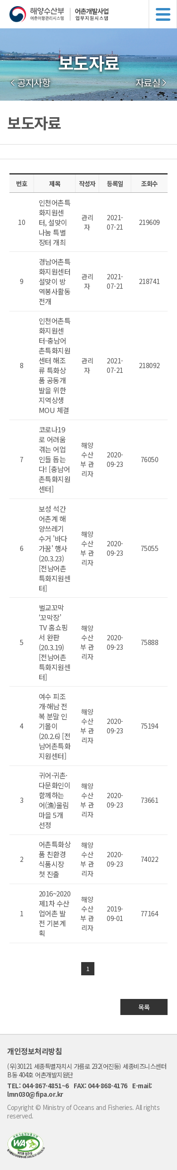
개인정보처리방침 (34, 1051)
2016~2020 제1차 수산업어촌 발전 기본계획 (55, 913)
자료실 (147, 82)
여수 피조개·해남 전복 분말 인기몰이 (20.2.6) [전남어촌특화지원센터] (55, 726)
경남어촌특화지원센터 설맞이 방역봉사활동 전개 (55, 281)
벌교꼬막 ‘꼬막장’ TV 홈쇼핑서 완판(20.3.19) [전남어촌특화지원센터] (55, 642)
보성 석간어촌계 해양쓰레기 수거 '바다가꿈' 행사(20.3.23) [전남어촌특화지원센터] (55, 548)
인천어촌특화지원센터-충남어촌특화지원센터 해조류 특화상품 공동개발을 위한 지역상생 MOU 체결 (55, 365)
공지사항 (33, 82)
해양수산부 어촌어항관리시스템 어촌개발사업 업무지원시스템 (93, 14)
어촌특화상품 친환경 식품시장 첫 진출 (55, 859)
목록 (144, 1007)
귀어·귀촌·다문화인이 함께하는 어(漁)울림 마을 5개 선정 (55, 800)
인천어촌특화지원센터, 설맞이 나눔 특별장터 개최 (55, 222)
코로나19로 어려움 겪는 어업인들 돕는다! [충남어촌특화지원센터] (55, 459)
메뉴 (163, 14)
